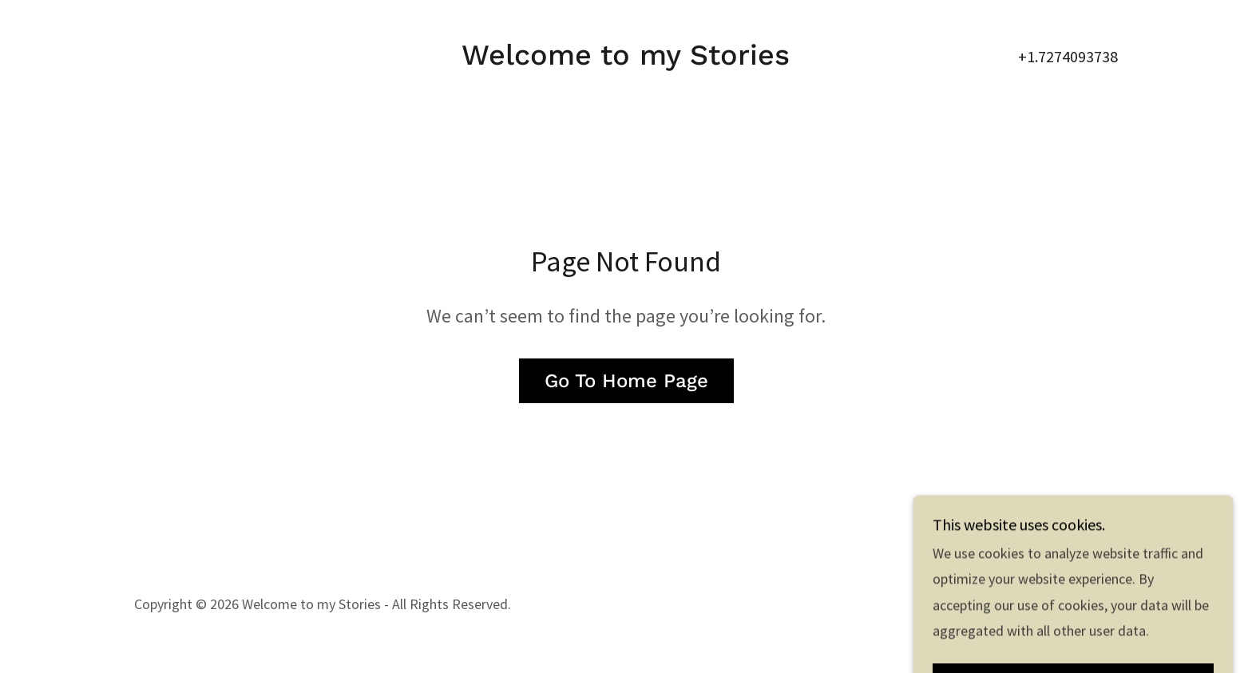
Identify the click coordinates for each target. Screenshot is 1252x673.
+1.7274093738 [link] (1068, 56)
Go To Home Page (626, 381)
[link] (626, 59)
